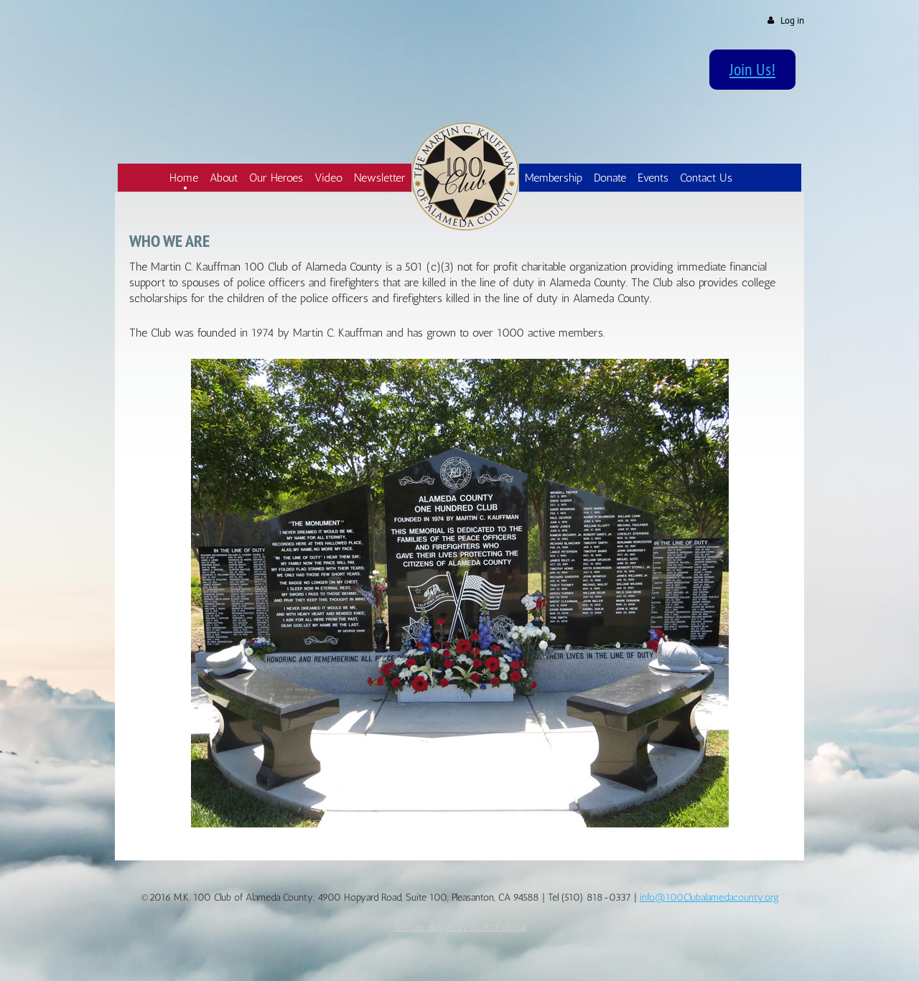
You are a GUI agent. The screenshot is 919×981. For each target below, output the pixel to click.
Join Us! (752, 69)
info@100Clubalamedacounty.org (709, 897)
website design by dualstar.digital (460, 926)
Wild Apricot (684, 953)
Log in (792, 20)
